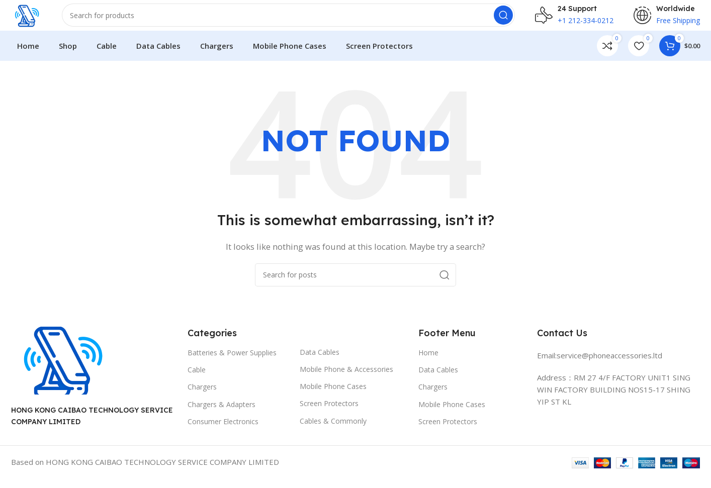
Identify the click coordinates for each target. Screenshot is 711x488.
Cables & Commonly (333, 430)
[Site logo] (32, 19)
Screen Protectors (329, 413)
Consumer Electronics (223, 431)
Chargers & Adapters (221, 414)
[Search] (294, 20)
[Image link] (61, 369)
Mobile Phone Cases (333, 396)
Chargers (202, 397)
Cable (197, 379)
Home (428, 362)
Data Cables (319, 361)
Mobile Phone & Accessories (346, 378)
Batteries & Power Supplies (232, 362)
